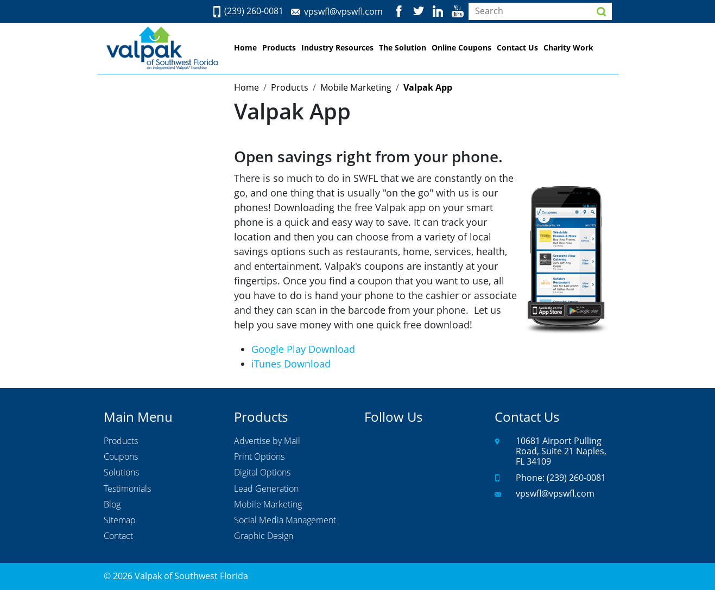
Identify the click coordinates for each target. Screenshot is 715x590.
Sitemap (120, 520)
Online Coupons (461, 47)
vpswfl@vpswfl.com (343, 11)
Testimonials (127, 489)
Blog (112, 504)
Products (279, 47)
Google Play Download (303, 349)
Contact (118, 536)
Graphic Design (263, 536)
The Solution (402, 47)
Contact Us (517, 47)
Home (245, 47)
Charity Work (568, 47)
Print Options (259, 457)
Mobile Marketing (268, 504)
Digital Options (262, 472)
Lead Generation (266, 489)
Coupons (121, 457)
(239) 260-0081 (253, 11)
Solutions (121, 472)
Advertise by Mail (267, 441)
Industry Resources (337, 47)
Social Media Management (285, 520)
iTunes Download (291, 363)
